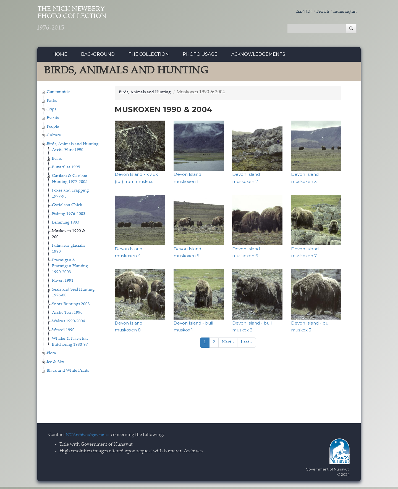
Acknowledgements (258, 56)
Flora (51, 356)
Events (53, 120)
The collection (149, 56)
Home (60, 56)
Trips (51, 112)
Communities (59, 94)
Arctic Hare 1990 (67, 152)
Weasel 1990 (63, 332)
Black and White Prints (68, 373)
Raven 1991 (63, 283)
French (318, 11)
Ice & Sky (55, 364)
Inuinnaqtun (343, 11)
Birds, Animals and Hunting (72, 146)
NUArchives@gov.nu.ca (91, 437)
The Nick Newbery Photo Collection (88, 22)
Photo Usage (200, 56)
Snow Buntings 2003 (71, 306)
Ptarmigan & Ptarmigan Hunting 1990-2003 (70, 269)
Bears (57, 161)
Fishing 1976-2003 (68, 216)
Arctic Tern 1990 (67, 315)
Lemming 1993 (65, 225)
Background (98, 56)
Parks (52, 103)
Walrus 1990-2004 (68, 324)
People (53, 129)
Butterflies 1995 (66, 170)
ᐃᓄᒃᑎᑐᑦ (298, 11)
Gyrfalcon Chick (67, 207)
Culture (54, 138)
